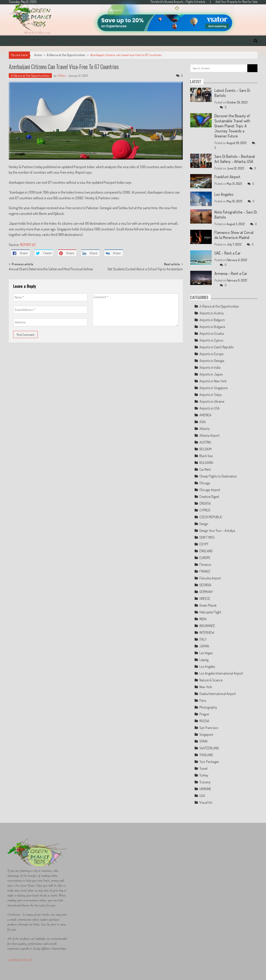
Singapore (206, 734)
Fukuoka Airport (210, 578)
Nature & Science (211, 680)
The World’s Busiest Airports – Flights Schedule (177, 1)
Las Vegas (206, 653)
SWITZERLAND (209, 748)
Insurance (109, 41)
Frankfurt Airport (227, 176)
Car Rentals (148, 41)
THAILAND (206, 755)
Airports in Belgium (212, 320)
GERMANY (206, 592)
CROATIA (205, 503)
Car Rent (205, 469)
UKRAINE (205, 789)
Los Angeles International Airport (221, 673)
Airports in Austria (211, 313)
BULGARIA (206, 462)
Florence (205, 564)
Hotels (88, 41)
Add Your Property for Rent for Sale (236, 1)
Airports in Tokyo (210, 394)
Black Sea (206, 456)
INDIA (203, 619)
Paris (202, 700)
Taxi (128, 41)
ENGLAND (206, 551)
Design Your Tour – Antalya (217, 530)
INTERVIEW (206, 632)
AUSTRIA (205, 442)
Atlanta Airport (209, 435)
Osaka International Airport (217, 693)
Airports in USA (209, 408)
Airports (171, 41)
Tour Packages (209, 761)
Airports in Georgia (211, 360)
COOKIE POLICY (20, 960)
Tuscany (204, 782)
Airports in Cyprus (211, 340)
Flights (69, 41)
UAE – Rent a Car (227, 253)
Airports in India (210, 367)
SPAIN (203, 741)
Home (13, 41)
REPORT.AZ (28, 244)
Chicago (204, 483)
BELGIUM (205, 449)
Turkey (203, 775)
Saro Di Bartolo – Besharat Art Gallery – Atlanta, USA (234, 159)
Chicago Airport (209, 490)
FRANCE (204, 571)
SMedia (61, 75)
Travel (203, 768)
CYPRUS (204, 510)
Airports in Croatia (211, 333)
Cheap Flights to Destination (218, 476)
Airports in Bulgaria (212, 326)
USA (202, 795)
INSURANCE (207, 626)
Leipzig (203, 659)
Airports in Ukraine (211, 401)
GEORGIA (205, 585)
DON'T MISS (207, 537)
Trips (52, 41)
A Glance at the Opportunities (66, 55)
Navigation (33, 41)
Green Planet (208, 605)
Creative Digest (209, 496)
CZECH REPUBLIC (210, 517)
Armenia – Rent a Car (230, 273)
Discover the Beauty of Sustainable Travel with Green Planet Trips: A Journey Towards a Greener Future (232, 125)
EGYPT (203, 544)
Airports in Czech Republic (216, 347)
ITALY (203, 639)
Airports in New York (212, 381)
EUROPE (204, 558)
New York (205, 687)
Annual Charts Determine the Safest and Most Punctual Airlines (51, 269)
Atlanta (204, 428)
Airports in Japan (211, 374)
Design (203, 524)
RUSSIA (204, 721)
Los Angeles (223, 194)
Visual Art (205, 802)
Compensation (196, 41)
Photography (208, 707)
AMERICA (205, 415)
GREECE (204, 598)
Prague (204, 714)
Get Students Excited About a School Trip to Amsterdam (145, 269)
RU (217, 41)
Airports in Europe (211, 354)
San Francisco (208, 727)
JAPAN (204, 646)
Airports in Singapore (213, 388)
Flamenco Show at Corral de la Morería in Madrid (233, 235)
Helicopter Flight (210, 612)
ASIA (202, 422)
